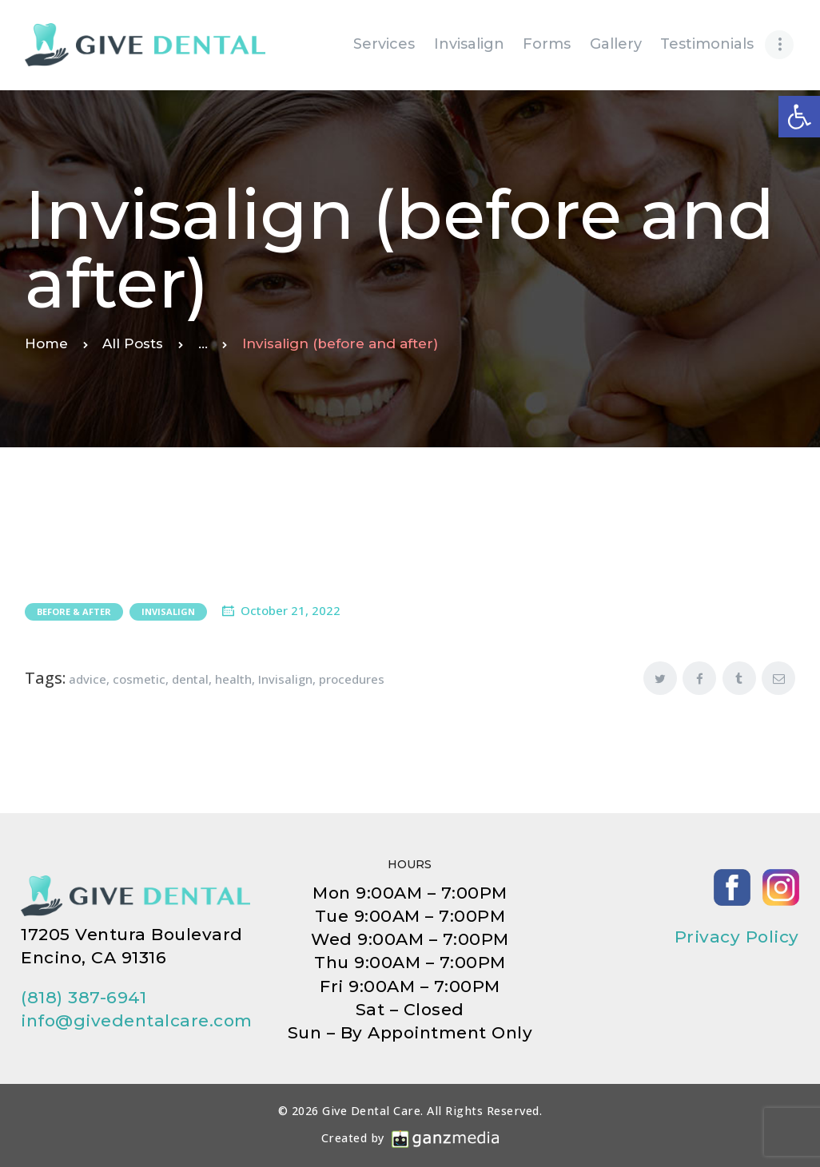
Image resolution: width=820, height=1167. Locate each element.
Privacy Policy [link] (737, 937)
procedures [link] (351, 679)
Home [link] (46, 343)
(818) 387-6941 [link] (83, 997)
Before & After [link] (74, 611)
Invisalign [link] (168, 611)
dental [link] (190, 679)
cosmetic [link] (139, 679)
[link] (799, 116)
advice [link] (87, 679)
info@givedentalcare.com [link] (137, 1020)
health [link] (233, 679)
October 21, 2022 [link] (290, 610)
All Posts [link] (132, 343)
